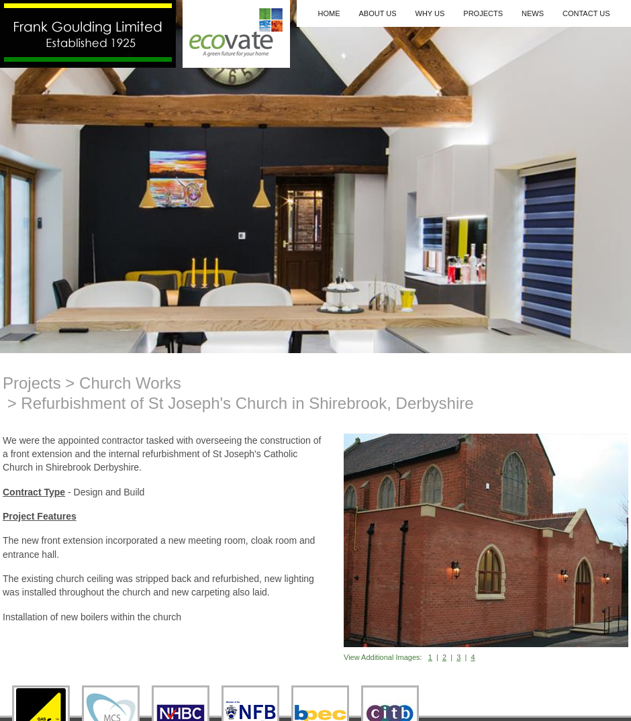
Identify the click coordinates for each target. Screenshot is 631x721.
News (533, 13)
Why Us (430, 13)
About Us (377, 13)
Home (329, 13)
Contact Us (586, 13)
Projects (483, 13)
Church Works (130, 383)
